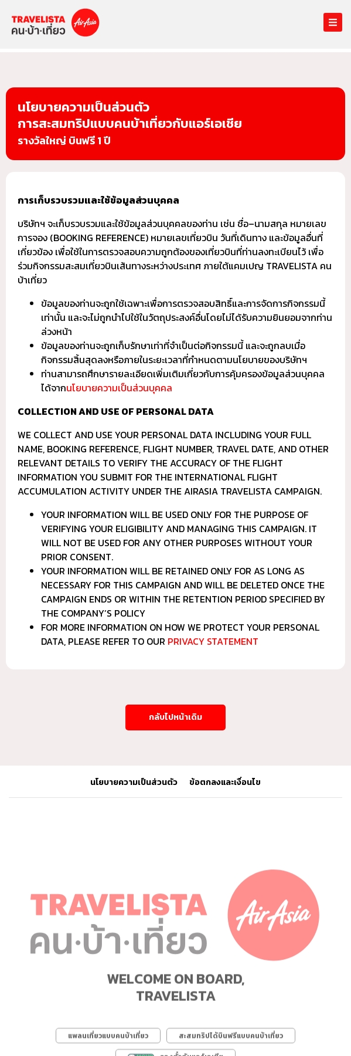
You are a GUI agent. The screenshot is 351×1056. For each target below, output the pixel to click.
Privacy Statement (213, 641)
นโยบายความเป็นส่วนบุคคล (119, 388)
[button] (175, 717)
